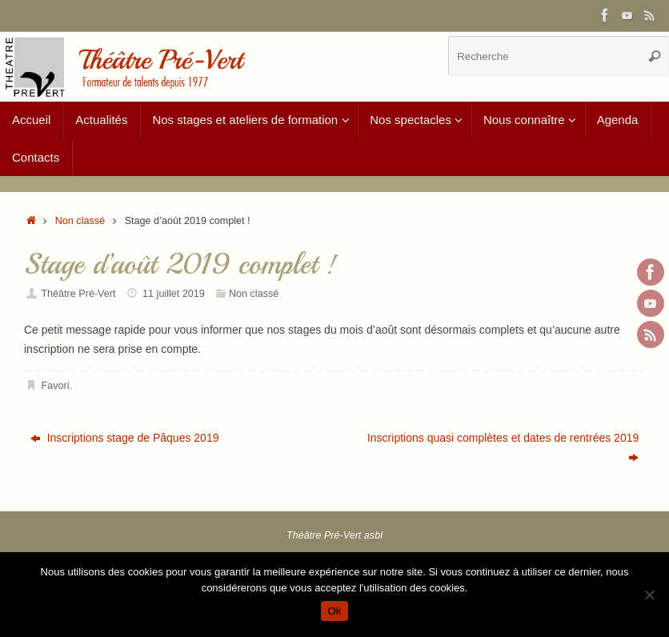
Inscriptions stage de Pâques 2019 (124, 437)
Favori (56, 385)
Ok (334, 611)
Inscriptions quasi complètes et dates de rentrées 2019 (503, 447)
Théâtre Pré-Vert (78, 293)
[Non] (649, 595)
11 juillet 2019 (173, 293)
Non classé (80, 220)
